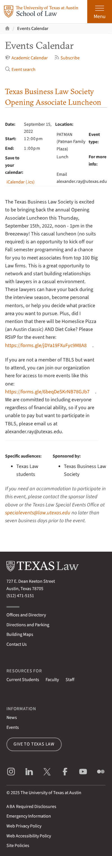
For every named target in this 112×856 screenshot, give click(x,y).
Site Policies (17, 845)
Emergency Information (28, 816)
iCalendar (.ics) (20, 182)
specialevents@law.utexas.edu (37, 512)
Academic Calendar (26, 58)
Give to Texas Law (34, 744)
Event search (20, 69)
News (11, 717)
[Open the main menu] (99, 11)
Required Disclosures (31, 806)
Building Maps (19, 634)
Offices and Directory (26, 615)
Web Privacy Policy (23, 826)
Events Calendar (32, 28)
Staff (70, 680)
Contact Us (16, 644)
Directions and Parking (27, 625)
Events (12, 727)
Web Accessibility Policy (28, 836)
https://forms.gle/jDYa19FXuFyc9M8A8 (46, 345)
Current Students (22, 680)
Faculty (52, 680)
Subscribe (67, 58)
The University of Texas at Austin (51, 793)
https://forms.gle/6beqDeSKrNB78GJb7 (47, 391)
